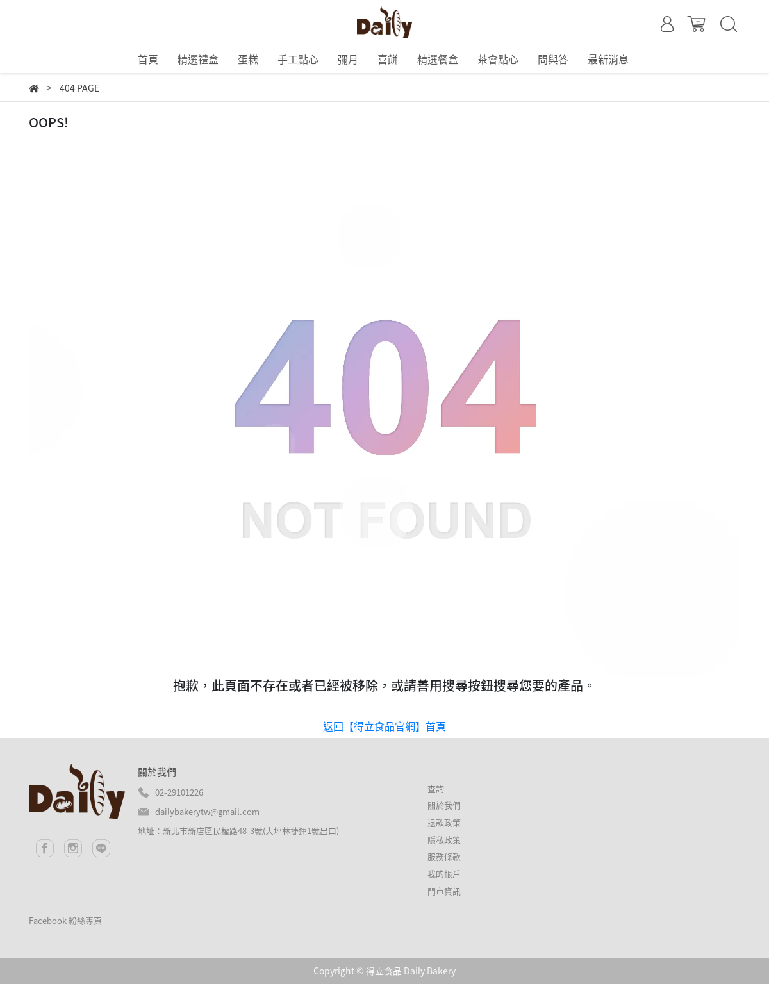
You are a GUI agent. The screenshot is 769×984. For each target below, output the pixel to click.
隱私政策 (444, 839)
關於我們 (444, 805)
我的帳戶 (444, 873)
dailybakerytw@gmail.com (207, 811)
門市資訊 (444, 891)
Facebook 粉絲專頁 (65, 920)
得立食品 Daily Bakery (411, 970)
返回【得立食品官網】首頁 (384, 726)
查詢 (435, 788)
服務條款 (444, 856)
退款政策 (444, 822)
